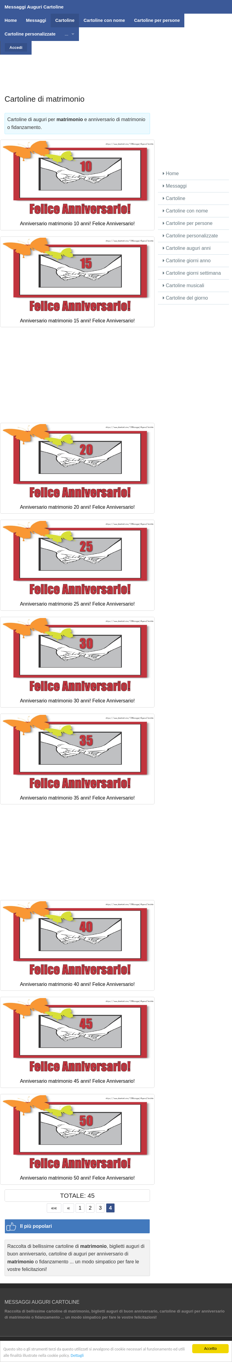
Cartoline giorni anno (187, 260)
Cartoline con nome (185, 210)
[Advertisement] (116, 68)
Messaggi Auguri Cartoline (34, 6)
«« (53, 1208)
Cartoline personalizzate (190, 235)
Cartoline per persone (188, 223)
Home (171, 173)
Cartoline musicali (183, 285)
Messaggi (175, 186)
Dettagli (77, 1355)
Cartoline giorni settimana (192, 273)
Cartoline (174, 198)
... (66, 34)
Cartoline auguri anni (187, 248)
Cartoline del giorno (185, 298)
